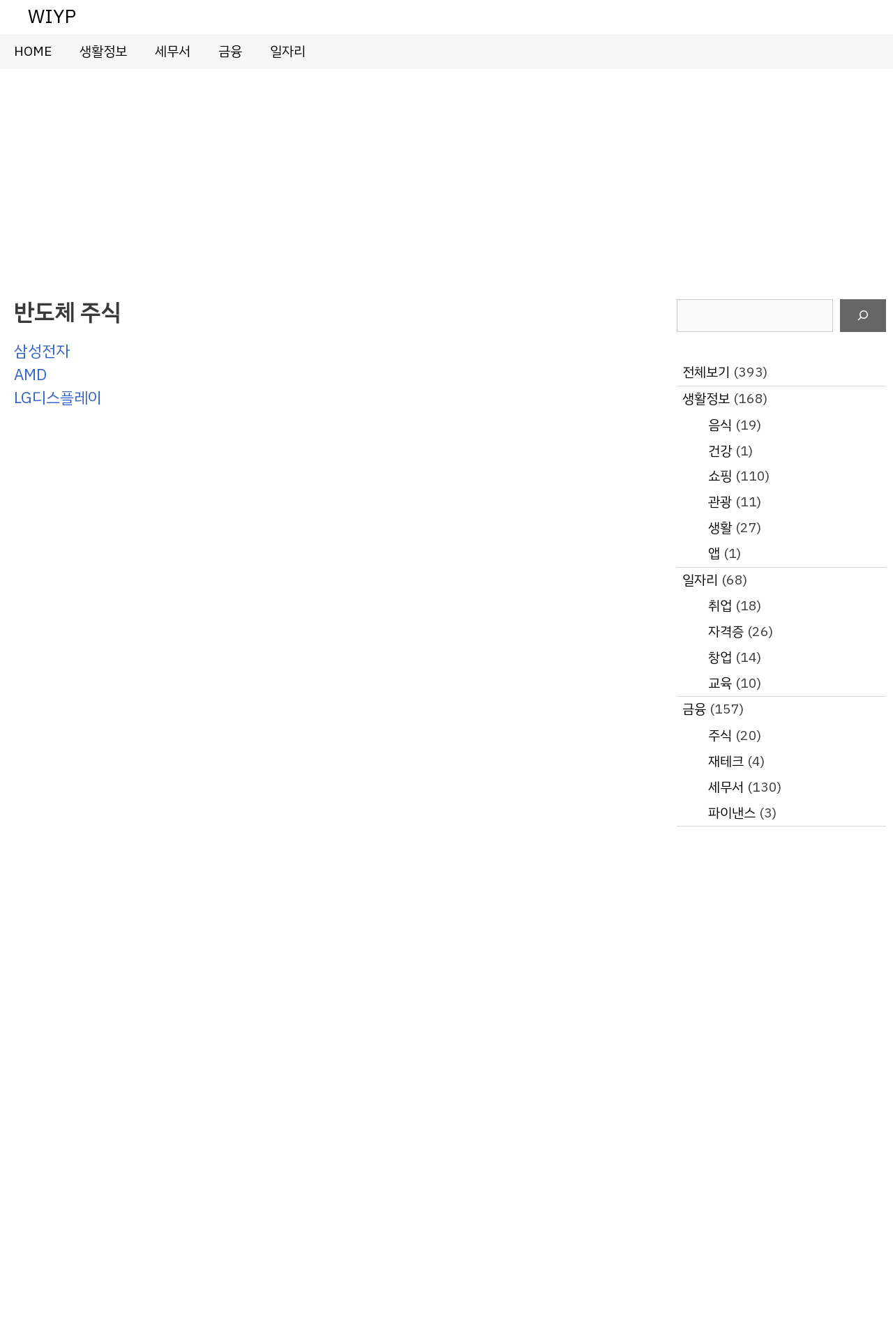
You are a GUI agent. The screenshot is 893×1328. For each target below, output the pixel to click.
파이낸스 (732, 813)
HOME (33, 51)
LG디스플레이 (58, 397)
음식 (720, 425)
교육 (720, 683)
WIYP (52, 16)
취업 (720, 606)
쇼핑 (720, 476)
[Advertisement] (446, 173)
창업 (720, 657)
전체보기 (706, 372)
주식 (720, 735)
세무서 (172, 51)
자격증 (726, 631)
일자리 (288, 51)
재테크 (726, 761)
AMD (30, 374)
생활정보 (103, 51)
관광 (720, 502)
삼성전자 (42, 351)
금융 (230, 51)
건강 (720, 451)
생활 (720, 528)
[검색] (863, 316)
